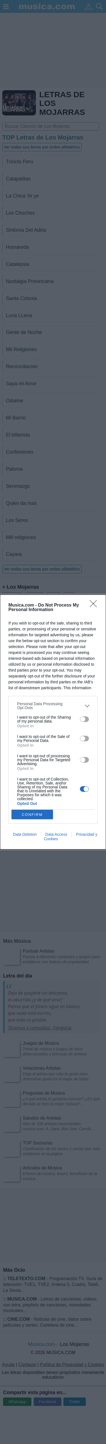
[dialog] (53, 722)
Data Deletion (25, 834)
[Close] (95, 605)
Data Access (56, 834)
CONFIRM (32, 814)
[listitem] (53, 706)
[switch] (84, 719)
